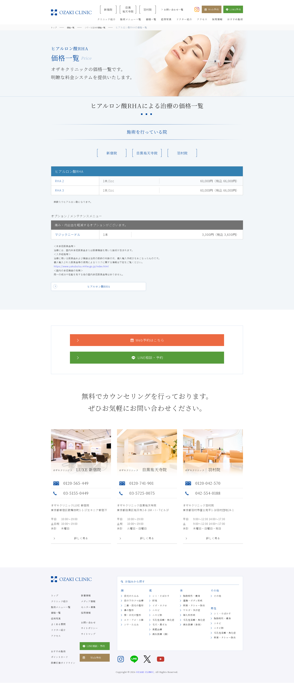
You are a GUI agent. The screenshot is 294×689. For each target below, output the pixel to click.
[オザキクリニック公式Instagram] (197, 9)
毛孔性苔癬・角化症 (163, 619)
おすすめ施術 (58, 651)
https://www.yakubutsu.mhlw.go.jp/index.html (81, 266)
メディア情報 (88, 601)
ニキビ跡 (157, 614)
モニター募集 (88, 607)
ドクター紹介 (58, 629)
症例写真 (56, 618)
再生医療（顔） (161, 634)
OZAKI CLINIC (145, 671)
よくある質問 (58, 624)
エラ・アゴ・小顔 (133, 619)
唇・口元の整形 (132, 614)
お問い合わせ (88, 622)
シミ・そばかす (161, 595)
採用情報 (86, 612)
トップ (54, 595)
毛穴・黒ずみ (159, 624)
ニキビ (156, 610)
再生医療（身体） (193, 624)
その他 (217, 595)
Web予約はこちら (120, 340)
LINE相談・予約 (119, 357)
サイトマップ (88, 633)
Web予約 (211, 9)
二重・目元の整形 (134, 605)
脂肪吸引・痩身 (191, 595)
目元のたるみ (131, 595)
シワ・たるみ (131, 624)
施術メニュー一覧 (60, 607)
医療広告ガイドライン (63, 662)
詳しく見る (81, 538)
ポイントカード (59, 656)
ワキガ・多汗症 (191, 610)
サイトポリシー (89, 628)
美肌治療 (157, 629)
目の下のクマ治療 (134, 600)
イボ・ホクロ (159, 605)
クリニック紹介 (59, 601)
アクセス (56, 635)
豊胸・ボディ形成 (192, 600)
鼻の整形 (129, 610)
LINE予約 (233, 9)
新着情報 (86, 595)
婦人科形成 (189, 614)
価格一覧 (56, 612)
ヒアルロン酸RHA (98, 286)
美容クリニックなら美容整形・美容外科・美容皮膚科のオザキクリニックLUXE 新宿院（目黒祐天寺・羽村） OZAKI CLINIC (71, 12)
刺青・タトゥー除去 (194, 605)
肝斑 (154, 600)
